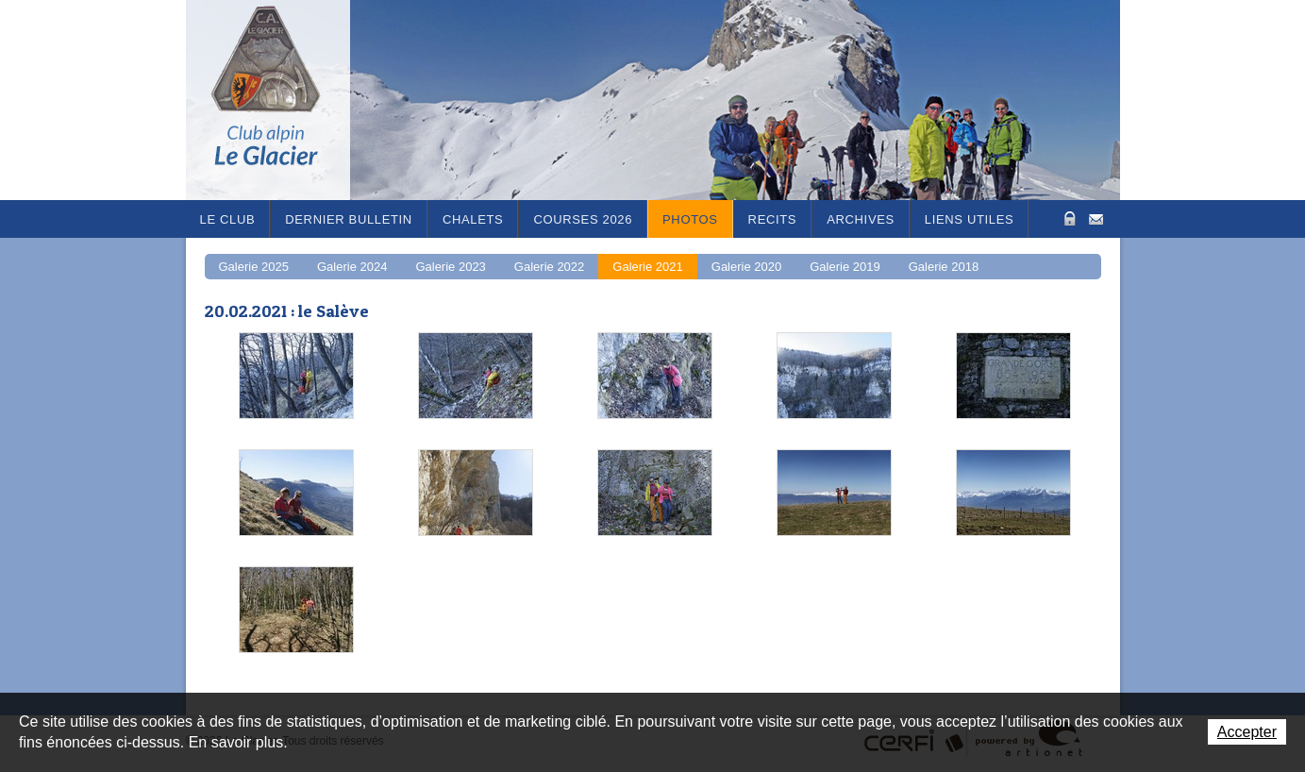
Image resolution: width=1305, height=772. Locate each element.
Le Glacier (280, 100)
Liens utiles (969, 219)
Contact (1096, 217)
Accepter (1247, 732)
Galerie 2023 (450, 267)
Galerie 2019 (844, 267)
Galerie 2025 (254, 267)
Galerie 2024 (352, 267)
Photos (690, 219)
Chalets (473, 219)
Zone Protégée (1068, 218)
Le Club (228, 219)
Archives (861, 219)
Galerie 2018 (944, 267)
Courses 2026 (582, 219)
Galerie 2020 (746, 267)
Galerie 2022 (549, 267)
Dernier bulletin (348, 219)
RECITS (772, 219)
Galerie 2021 (647, 267)
